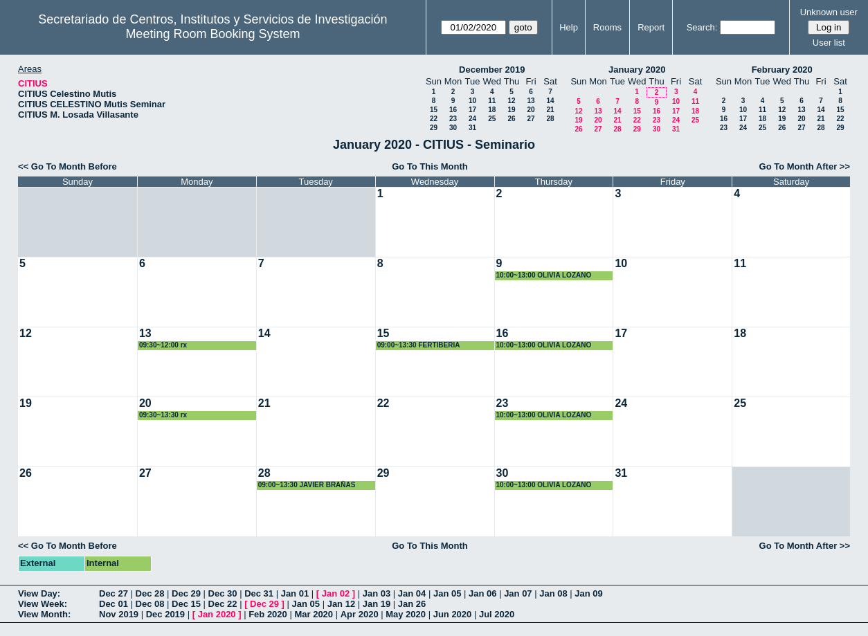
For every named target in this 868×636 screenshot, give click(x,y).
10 (472, 101)
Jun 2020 (452, 614)
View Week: (42, 604)
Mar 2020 (313, 614)
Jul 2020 (496, 614)
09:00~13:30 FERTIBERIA (418, 345)
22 (433, 118)
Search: (702, 27)
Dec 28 (150, 593)
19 (511, 109)
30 (453, 127)
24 (472, 118)
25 (492, 118)
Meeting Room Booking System (212, 34)
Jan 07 (518, 593)
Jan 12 (341, 604)
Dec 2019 (165, 614)
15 (433, 109)
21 (550, 109)
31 (472, 127)
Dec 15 (186, 604)
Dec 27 (113, 593)
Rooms (607, 27)
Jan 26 (412, 604)
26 (511, 118)
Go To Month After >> (804, 166)
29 (433, 127)
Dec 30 (222, 593)
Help (568, 27)
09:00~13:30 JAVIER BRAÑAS (307, 485)
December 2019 (492, 69)
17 (472, 109)
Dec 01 (113, 604)
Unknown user (829, 12)
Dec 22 (222, 604)
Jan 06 (482, 593)
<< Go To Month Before (67, 166)
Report (651, 27)
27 (530, 118)
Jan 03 (376, 593)
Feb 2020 (267, 614)
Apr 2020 (360, 614)
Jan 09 (588, 593)
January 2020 (636, 69)
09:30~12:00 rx (163, 345)
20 (530, 109)
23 (453, 118)
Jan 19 (376, 604)
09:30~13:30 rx (163, 415)
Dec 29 (186, 593)
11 (492, 101)
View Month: (44, 614)
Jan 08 (553, 593)
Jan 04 (412, 593)
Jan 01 (295, 593)
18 (492, 109)
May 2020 (406, 614)
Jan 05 (447, 593)
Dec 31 (258, 593)
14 (550, 101)
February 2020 (782, 69)
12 (511, 101)
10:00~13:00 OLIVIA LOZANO (544, 275)
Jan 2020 (217, 614)
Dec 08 (150, 604)
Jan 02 (336, 593)
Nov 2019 (118, 614)
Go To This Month (430, 166)
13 (530, 101)
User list (829, 42)
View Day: (39, 593)
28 (550, 118)
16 (453, 109)
